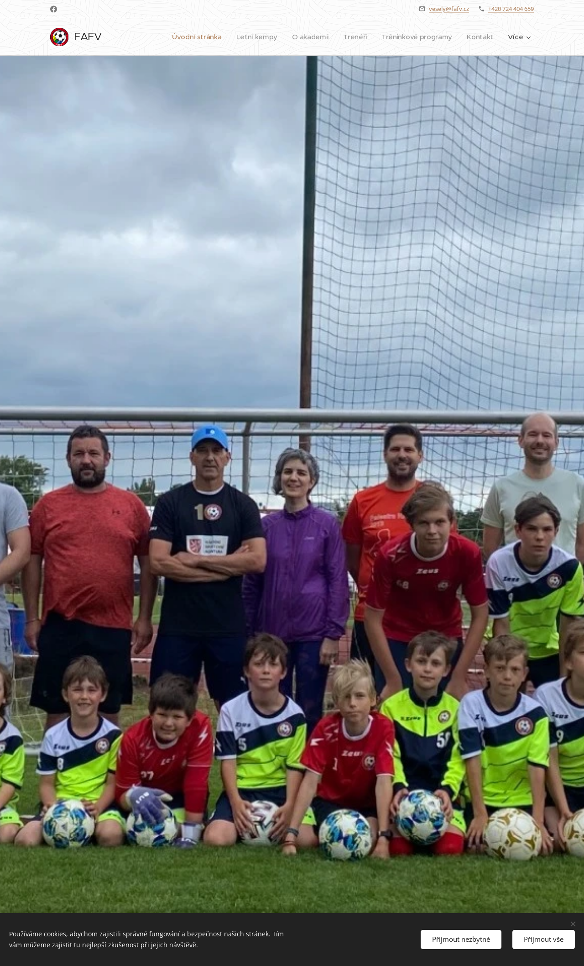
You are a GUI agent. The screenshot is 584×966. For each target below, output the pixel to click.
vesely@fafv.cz (449, 9)
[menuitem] (190, 37)
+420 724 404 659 (511, 9)
